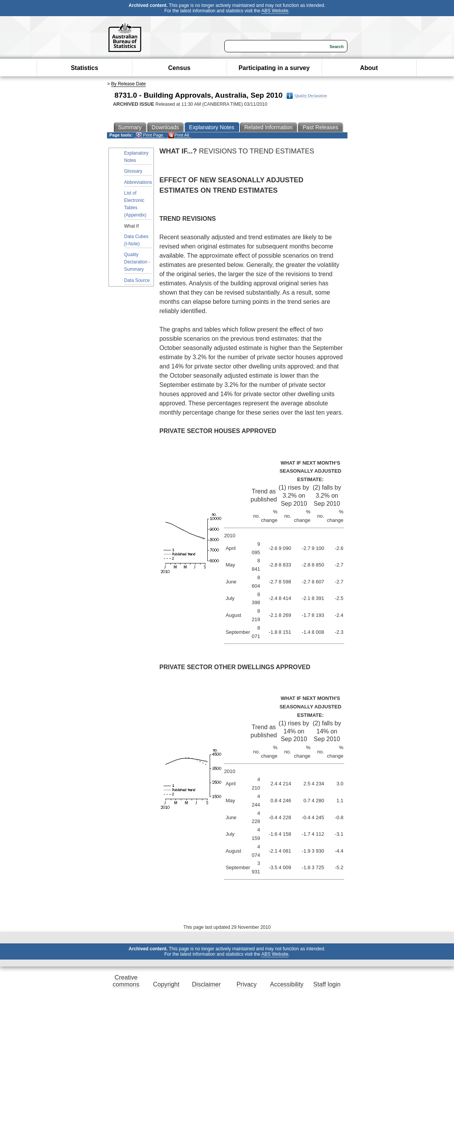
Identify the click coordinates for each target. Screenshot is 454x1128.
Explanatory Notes (136, 156)
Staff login (326, 984)
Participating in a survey (274, 68)
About (369, 68)
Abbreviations (138, 182)
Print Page (149, 135)
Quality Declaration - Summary (137, 262)
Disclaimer (206, 984)
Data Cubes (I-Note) (136, 240)
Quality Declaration (307, 95)
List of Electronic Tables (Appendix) (135, 204)
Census (179, 68)
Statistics (84, 68)
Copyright (166, 984)
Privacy (247, 984)
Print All (178, 135)
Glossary (133, 171)
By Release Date (128, 84)
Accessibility (287, 984)
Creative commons (126, 981)
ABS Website (274, 10)
